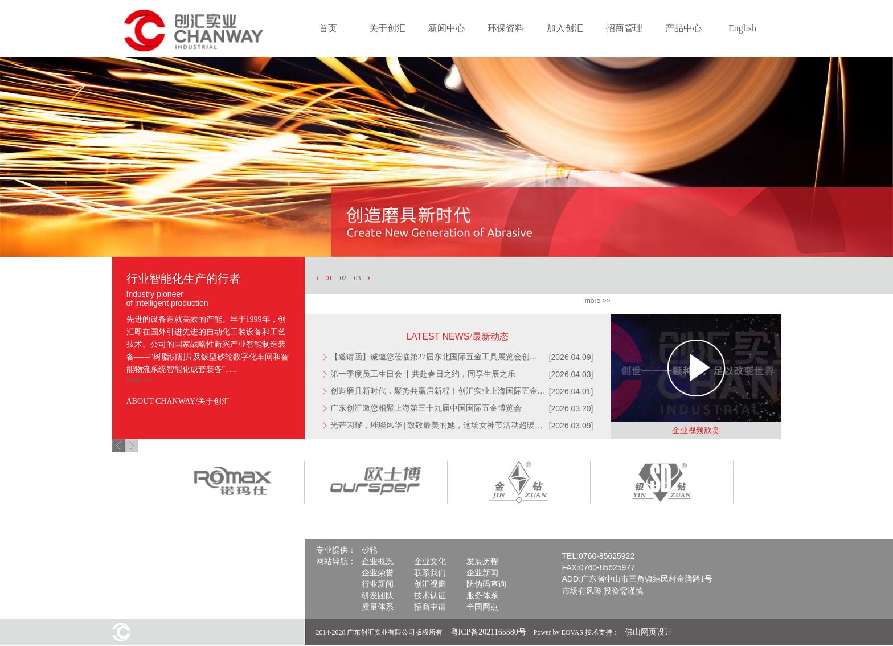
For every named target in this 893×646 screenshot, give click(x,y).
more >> (139, 380)
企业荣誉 (378, 573)
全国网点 (482, 607)
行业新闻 (378, 584)
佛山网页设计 (649, 632)
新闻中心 (446, 28)
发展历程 (482, 561)
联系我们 (430, 573)
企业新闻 (482, 573)
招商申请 (430, 607)
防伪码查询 (486, 584)
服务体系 (482, 595)
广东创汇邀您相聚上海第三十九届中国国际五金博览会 (426, 408)
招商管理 (624, 28)
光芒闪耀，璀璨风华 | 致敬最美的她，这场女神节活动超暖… (436, 425)
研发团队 (378, 595)
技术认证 (430, 595)
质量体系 (378, 607)
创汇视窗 (430, 584)
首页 (328, 28)
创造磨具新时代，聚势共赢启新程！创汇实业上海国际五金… (438, 391)
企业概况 (378, 561)
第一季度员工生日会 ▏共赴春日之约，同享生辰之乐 (423, 374)
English (742, 28)
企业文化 (430, 561)
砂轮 (370, 550)
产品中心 (683, 28)
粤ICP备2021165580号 (488, 632)
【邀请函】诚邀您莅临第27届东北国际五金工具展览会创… (434, 357)
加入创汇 (565, 28)
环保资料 (506, 28)
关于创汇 (387, 28)
